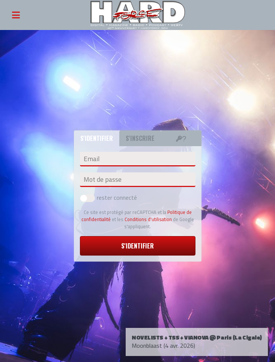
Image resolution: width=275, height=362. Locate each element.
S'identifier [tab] (96, 138)
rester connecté (108, 197)
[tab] (181, 138)
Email (91, 159)
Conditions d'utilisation (148, 219)
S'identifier (137, 245)
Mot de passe (103, 179)
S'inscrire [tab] (140, 138)
